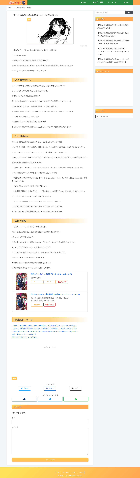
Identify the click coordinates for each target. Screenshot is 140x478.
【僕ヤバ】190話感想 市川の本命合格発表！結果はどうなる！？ (113, 26)
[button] (129, 12)
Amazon (37, 282)
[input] (110, 12)
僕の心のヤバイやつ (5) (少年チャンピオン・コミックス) (51, 274)
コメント (15, 427)
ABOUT (80, 472)
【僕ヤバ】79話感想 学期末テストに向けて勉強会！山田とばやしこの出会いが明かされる (44, 328)
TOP (58, 472)
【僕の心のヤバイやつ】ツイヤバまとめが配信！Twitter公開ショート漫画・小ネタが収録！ (45, 331)
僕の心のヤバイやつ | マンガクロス (24, 337)
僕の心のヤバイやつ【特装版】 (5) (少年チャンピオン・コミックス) (55, 294)
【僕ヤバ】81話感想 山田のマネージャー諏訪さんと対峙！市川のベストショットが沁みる (44, 325)
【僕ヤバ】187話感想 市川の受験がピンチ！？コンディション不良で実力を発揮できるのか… (113, 51)
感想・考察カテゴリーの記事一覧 (24, 334)
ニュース (73, 472)
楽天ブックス (62, 282)
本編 (14, 378)
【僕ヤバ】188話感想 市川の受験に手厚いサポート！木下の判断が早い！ (113, 42)
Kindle (49, 282)
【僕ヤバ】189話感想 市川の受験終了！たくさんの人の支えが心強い (113, 34)
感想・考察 (65, 472)
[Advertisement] (50, 363)
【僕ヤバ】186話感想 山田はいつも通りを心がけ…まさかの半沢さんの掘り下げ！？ (113, 60)
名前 (13, 418)
